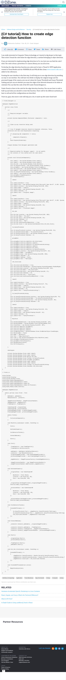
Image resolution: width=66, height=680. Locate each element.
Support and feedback (7, 650)
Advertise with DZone (24, 649)
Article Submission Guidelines (9, 657)
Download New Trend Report (16, 14)
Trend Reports (17, 6)
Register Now (49, 14)
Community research (6, 652)
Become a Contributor (7, 659)
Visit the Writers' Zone (7, 662)
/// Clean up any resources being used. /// (17, 125)
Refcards (5, 6)
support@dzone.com (24, 662)
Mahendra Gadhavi (14, 43)
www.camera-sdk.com (54, 69)
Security (29, 29)
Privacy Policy (5, 669)
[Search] (63, 2)
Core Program (5, 660)
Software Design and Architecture (16, 29)
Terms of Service (5, 667)
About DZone (4, 649)
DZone (3, 29)
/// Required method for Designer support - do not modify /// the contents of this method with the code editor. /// (23, 153)
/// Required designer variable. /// (15, 114)
